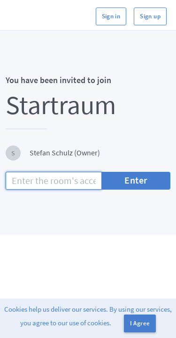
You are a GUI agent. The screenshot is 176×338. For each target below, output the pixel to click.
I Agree (140, 323)
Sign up (150, 16)
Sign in (111, 16)
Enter (135, 180)
